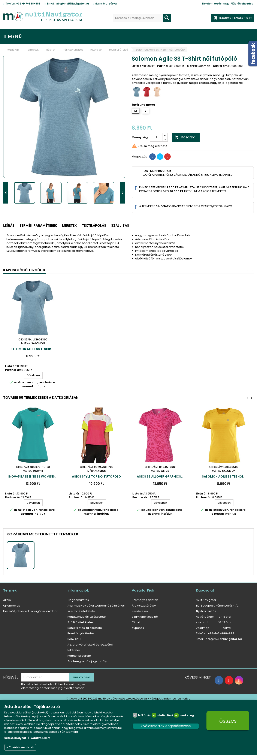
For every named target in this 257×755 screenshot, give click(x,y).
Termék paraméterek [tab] (38, 225)
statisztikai (165, 715)
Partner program (79, 656)
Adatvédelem (40, 738)
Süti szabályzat (15, 738)
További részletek (21, 747)
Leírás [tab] (9, 225)
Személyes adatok (145, 600)
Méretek (69, 225)
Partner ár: (165, 66)
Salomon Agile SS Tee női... (223, 476)
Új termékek (11, 606)
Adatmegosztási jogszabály (87, 661)
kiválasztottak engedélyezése (166, 726)
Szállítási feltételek (80, 622)
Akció (7, 600)
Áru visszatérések (144, 606)
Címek (136, 622)
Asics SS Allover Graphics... (160, 476)
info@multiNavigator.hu (72, 3)
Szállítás (120, 225)
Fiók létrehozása (241, 3)
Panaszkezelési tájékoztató (86, 617)
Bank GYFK (74, 639)
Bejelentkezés (211, 3)
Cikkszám (220, 66)
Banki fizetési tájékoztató (84, 628)
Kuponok (138, 628)
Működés (144, 715)
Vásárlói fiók (143, 590)
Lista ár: (137, 66)
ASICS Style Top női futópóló (96, 476)
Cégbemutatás (78, 600)
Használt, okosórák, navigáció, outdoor (30, 611)
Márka (192, 66)
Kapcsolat (205, 590)
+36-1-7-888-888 (28, 3)
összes (228, 721)
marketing (186, 715)
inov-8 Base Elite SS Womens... (32, 476)
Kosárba (185, 137)
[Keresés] (142, 18)
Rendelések (140, 611)
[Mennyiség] (156, 137)
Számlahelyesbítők (145, 617)
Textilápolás (94, 225)
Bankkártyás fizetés (80, 633)
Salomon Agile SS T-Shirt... (32, 349)
